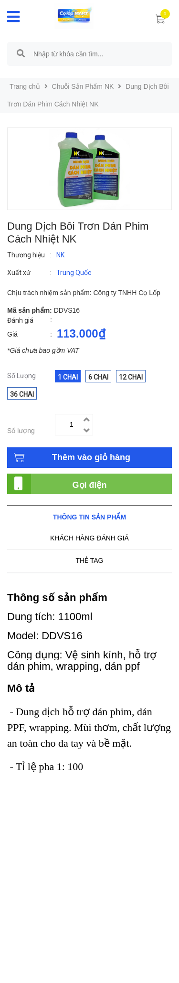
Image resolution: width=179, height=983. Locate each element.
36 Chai (22, 394)
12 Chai (131, 377)
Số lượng (21, 430)
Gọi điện (90, 485)
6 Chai (98, 377)
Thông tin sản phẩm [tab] (89, 517)
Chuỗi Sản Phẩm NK (83, 86)
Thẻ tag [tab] (89, 560)
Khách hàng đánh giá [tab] (89, 538)
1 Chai (68, 377)
